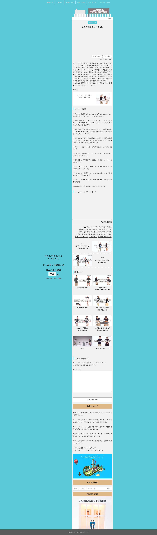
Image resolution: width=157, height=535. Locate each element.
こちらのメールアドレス (81, 450)
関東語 (109, 222)
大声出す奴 (107, 229)
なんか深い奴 (106, 232)
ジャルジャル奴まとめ (53, 264)
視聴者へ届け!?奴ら (81, 237)
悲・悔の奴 (79, 234)
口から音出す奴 (84, 232)
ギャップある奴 (97, 229)
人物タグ (59, 2)
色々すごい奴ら (106, 234)
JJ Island (92, 468)
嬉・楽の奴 (107, 227)
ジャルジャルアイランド (94, 227)
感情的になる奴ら (85, 229)
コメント (77, 370)
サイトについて (105, 2)
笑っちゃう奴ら (96, 232)
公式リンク (92, 2)
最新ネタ (50, 2)
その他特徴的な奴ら (104, 237)
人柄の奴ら (93, 237)
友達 (104, 222)
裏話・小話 (81, 2)
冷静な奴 (87, 234)
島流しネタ (70, 2)
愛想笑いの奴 (95, 234)
